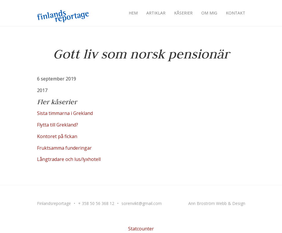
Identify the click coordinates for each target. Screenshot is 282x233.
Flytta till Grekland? (57, 125)
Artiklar (155, 13)
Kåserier (183, 13)
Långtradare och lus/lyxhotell (69, 159)
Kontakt (235, 13)
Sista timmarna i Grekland (65, 113)
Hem (133, 13)
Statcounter (141, 228)
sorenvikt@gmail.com (141, 203)
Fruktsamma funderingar (64, 148)
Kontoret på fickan (57, 136)
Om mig (209, 13)
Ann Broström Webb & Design (216, 203)
